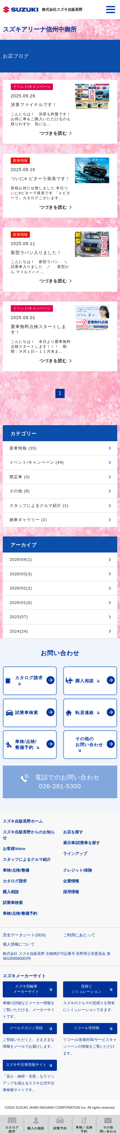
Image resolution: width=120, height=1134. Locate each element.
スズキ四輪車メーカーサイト (26, 988)
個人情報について (19, 944)
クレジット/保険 (77, 870)
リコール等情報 (86, 1028)
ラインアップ (75, 853)
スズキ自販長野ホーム (23, 821)
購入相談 (11, 892)
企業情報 (71, 881)
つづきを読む (53, 133)
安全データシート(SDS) (24, 935)
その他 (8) (20, 491)
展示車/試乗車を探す (81, 842)
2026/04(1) (21, 559)
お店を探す (73, 832)
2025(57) (19, 616)
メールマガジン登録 (26, 1028)
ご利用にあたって (79, 935)
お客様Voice (14, 848)
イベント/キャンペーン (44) (37, 462)
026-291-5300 (60, 786)
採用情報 (71, 892)
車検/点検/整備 (16, 870)
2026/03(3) (21, 574)
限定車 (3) (20, 477)
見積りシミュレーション (86, 988)
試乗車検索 (13, 902)
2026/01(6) (21, 602)
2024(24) (19, 631)
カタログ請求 (15, 881)
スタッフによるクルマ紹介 (27, 859)
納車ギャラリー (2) (28, 519)
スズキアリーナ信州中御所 (40, 29)
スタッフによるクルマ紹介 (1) (39, 505)
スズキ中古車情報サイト (26, 1064)
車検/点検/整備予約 (20, 913)
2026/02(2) (21, 588)
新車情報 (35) (23, 448)
